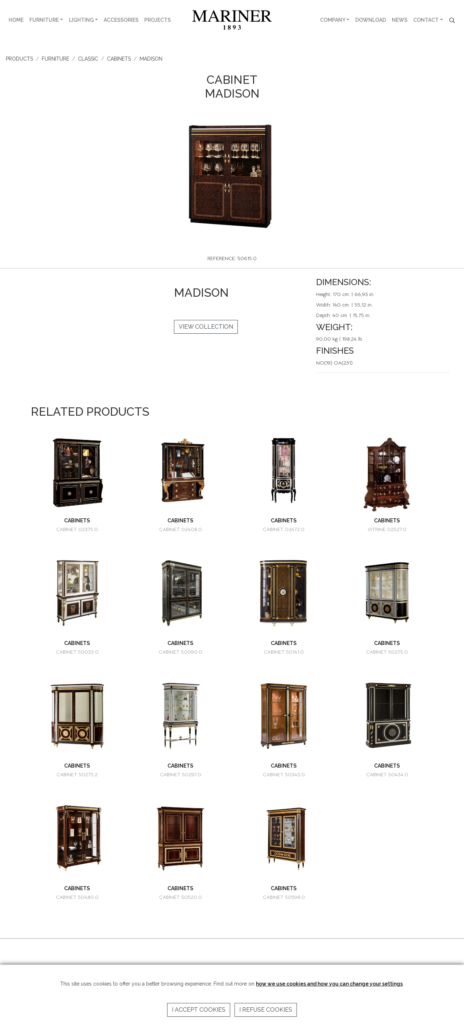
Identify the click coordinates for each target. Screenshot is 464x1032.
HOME (16, 20)
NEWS (399, 20)
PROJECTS (157, 20)
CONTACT (426, 20)
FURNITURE (44, 20)
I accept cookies (198, 1009)
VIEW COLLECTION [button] (206, 326)
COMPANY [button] (332, 20)
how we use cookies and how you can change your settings (329, 984)
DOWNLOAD (370, 20)
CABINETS (119, 59)
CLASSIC (88, 59)
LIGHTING (81, 20)
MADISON (151, 59)
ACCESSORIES (121, 20)
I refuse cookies (265, 1009)
